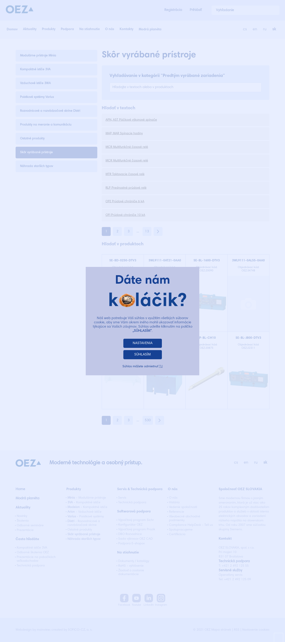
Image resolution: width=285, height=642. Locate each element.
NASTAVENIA (143, 343)
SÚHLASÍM (142, 354)
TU (161, 366)
